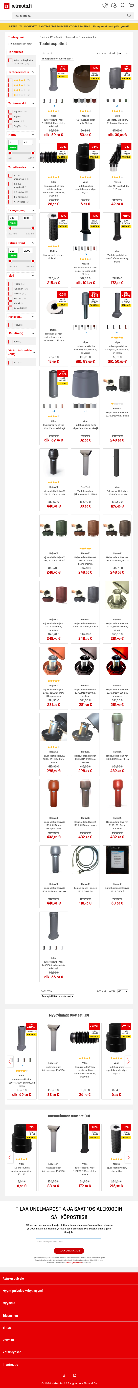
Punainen (21, 288)
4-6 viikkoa (21, 196)
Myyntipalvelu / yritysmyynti (23, 1291)
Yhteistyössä (12, 1352)
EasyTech (20, 126)
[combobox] (73, 15)
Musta (19, 283)
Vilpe (18, 116)
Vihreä (18, 303)
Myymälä (9, 1303)
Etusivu (43, 37)
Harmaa (20, 293)
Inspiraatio (10, 1364)
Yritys (7, 1328)
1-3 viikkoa (21, 192)
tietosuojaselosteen (74, 1263)
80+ (18, 362)
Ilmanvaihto (71, 37)
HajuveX (20, 111)
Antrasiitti (20, 308)
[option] (44, 100)
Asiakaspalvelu (13, 1278)
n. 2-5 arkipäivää (21, 177)
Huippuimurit (88, 37)
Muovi (18, 324)
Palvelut (8, 1340)
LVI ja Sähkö (56, 37)
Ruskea (20, 298)
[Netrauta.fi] (18, 6)
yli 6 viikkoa (21, 201)
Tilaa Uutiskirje (69, 1250)
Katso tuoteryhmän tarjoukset (23, 62)
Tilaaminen (10, 1315)
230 (17, 341)
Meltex (19, 121)
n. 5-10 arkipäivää (20, 185)
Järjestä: (47, 53)
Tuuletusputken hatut (21, 43)
